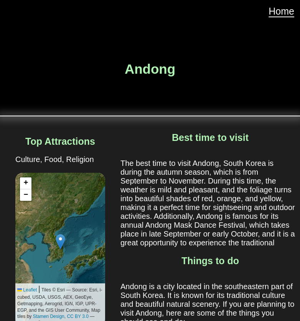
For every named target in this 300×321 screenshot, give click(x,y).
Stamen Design (48, 316)
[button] (60, 242)
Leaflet (27, 290)
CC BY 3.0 (77, 316)
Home (281, 11)
